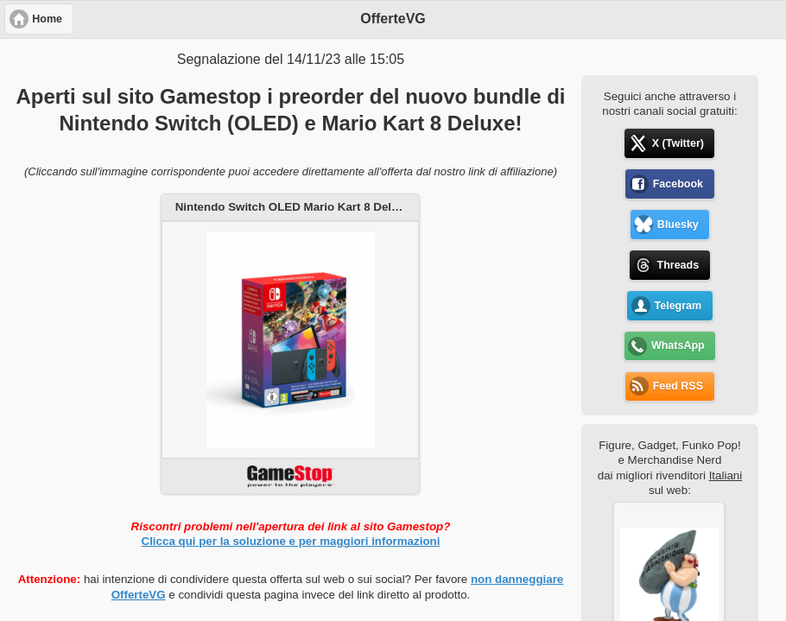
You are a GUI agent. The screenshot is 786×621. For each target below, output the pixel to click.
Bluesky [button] (678, 225)
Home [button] (47, 19)
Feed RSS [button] (678, 386)
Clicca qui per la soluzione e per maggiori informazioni (291, 541)
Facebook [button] (678, 184)
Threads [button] (678, 265)
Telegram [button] (678, 306)
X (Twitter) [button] (678, 143)
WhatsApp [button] (678, 345)
